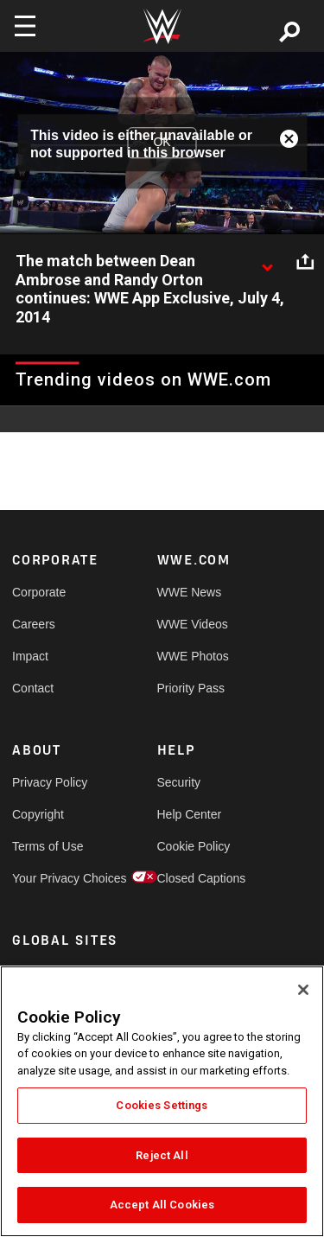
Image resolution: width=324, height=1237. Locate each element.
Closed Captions (193, 878)
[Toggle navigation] (25, 26)
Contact (33, 688)
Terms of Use (47, 846)
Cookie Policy (193, 846)
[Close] (303, 990)
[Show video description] (267, 262)
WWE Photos (193, 656)
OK (161, 143)
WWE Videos (192, 624)
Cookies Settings (161, 1105)
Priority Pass (191, 688)
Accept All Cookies (162, 1204)
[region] (162, 1101)
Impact (30, 656)
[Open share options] (305, 262)
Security (179, 782)
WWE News (189, 592)
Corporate (39, 592)
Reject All (161, 1155)
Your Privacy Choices (48, 878)
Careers (33, 624)
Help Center (189, 814)
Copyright (38, 814)
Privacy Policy (48, 782)
